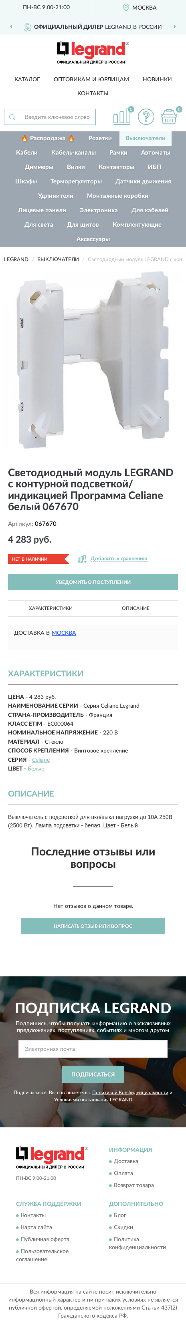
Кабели (27, 153)
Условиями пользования (81, 1099)
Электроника (99, 210)
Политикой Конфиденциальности (130, 1092)
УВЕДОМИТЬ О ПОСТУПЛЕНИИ (93, 582)
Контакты (93, 94)
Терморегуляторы (76, 182)
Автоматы (155, 153)
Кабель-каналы (73, 153)
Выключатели (145, 138)
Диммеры (39, 167)
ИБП (154, 167)
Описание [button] (136, 608)
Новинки (157, 79)
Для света (38, 225)
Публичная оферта (45, 1240)
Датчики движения (143, 182)
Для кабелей (149, 210)
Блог (120, 1216)
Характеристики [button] (51, 608)
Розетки (100, 138)
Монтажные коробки (117, 196)
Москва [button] (64, 633)
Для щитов (83, 225)
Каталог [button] (27, 79)
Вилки (76, 167)
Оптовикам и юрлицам (91, 79)
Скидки (123, 1228)
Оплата (123, 1173)
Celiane (41, 760)
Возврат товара (134, 1185)
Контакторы (116, 167)
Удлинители (55, 196)
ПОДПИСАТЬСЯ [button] (93, 1075)
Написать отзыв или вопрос (93, 926)
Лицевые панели (42, 210)
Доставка (126, 1161)
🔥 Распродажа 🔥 (48, 138)
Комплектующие (137, 225)
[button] (146, 117)
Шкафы (26, 182)
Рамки (118, 153)
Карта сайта (36, 1228)
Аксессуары (93, 239)
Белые (36, 769)
